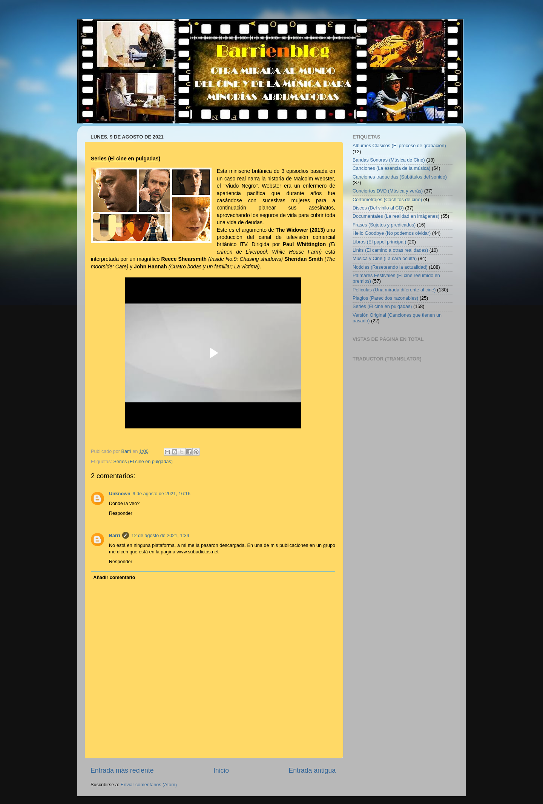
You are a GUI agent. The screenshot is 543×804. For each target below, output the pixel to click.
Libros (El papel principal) (379, 242)
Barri (114, 535)
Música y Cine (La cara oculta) (385, 258)
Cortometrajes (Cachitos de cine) (387, 199)
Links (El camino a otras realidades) (390, 250)
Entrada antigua (312, 770)
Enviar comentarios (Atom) (149, 784)
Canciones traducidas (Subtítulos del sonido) (400, 177)
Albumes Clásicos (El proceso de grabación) (399, 145)
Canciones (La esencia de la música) (392, 168)
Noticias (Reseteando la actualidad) (390, 267)
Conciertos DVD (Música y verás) (388, 191)
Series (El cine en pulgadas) (143, 461)
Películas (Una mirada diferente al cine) (394, 290)
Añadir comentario (114, 577)
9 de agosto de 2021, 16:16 (161, 493)
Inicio (221, 770)
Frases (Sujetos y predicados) (384, 225)
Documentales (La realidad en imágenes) (396, 216)
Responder (120, 513)
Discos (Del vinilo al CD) (378, 208)
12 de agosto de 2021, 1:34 (160, 535)
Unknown (119, 493)
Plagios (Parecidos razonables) (385, 298)
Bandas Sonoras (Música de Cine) (389, 160)
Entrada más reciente (122, 770)
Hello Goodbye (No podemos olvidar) (392, 233)
